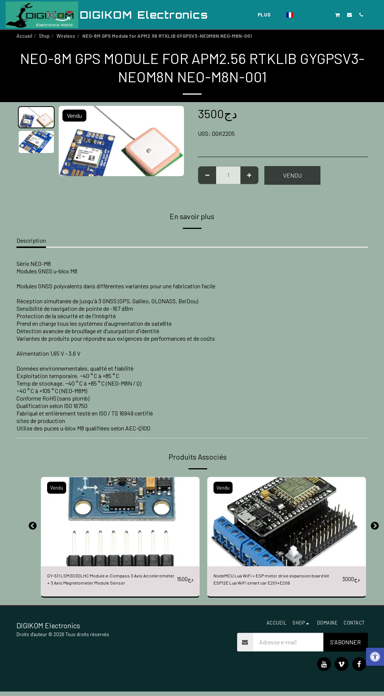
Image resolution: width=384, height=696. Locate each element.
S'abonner (345, 646)
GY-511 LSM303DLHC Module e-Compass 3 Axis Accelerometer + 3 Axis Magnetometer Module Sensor (105, 581)
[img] (120, 521)
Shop (44, 36)
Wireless (65, 36)
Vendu (292, 175)
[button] (302, 14)
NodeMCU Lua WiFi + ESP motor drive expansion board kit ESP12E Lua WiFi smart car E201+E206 (274, 581)
